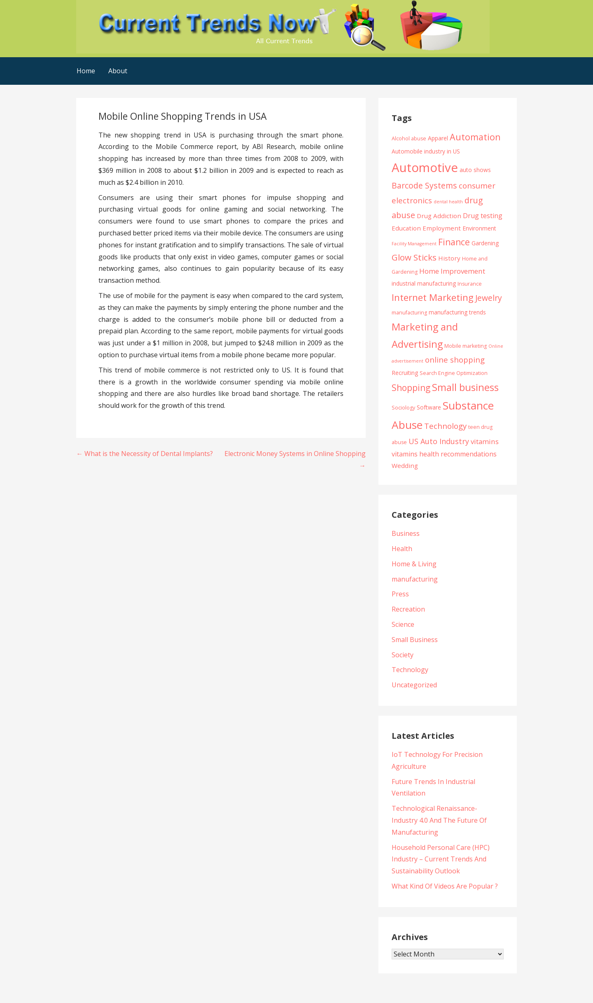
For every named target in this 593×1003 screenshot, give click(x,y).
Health (402, 548)
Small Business (415, 639)
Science (403, 624)
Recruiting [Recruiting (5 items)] (405, 373)
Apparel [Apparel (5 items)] (438, 138)
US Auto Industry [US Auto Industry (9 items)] (439, 441)
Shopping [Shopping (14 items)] (411, 387)
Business (406, 533)
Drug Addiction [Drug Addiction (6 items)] (439, 216)
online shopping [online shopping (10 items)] (455, 359)
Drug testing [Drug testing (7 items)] (482, 215)
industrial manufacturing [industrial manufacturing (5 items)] (424, 283)
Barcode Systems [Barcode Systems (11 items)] (424, 185)
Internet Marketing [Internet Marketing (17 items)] (433, 297)
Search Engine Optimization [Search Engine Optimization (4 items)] (454, 373)
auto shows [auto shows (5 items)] (475, 170)
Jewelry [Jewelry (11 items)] (488, 297)
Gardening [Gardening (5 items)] (485, 243)
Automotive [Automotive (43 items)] (425, 167)
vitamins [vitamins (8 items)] (485, 441)
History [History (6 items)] (449, 258)
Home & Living (414, 563)
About (117, 70)
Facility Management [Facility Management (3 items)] (414, 244)
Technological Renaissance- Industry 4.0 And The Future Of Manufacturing (439, 820)
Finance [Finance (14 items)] (454, 242)
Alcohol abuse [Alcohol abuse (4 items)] (409, 138)
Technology (410, 669)
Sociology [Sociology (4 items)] (403, 407)
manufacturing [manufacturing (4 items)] (409, 312)
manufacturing (415, 579)
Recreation (408, 609)
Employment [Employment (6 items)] (442, 228)
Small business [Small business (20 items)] (465, 387)
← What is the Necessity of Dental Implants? (144, 453)
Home (86, 70)
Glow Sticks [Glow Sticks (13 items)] (414, 257)
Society (402, 654)
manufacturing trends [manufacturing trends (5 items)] (457, 312)
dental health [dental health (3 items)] (448, 202)
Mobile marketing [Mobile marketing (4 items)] (465, 345)
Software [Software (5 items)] (429, 407)
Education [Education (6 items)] (406, 228)
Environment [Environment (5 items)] (479, 228)
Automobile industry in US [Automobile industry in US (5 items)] (426, 151)
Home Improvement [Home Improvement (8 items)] (452, 271)
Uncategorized (414, 684)
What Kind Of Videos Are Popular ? (445, 886)
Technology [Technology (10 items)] (445, 426)
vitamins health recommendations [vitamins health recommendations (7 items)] (444, 453)
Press (400, 593)
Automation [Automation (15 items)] (475, 137)
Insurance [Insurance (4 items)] (470, 283)
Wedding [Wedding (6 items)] (405, 465)
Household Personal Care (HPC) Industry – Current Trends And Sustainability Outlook (441, 859)
